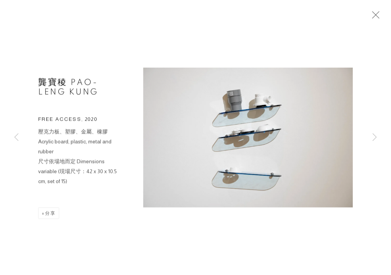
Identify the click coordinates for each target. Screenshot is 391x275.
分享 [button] (50, 214)
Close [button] (374, 17)
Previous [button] (16, 137)
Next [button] (374, 137)
